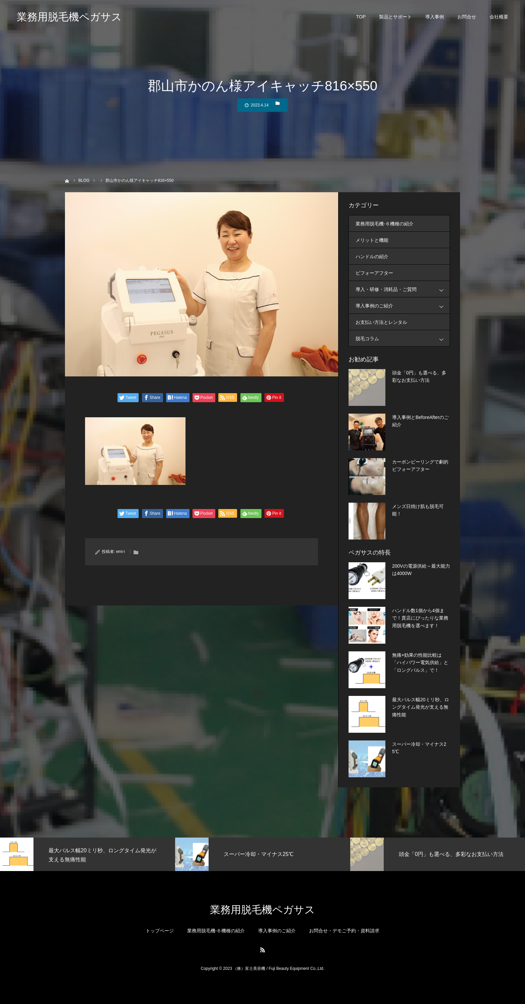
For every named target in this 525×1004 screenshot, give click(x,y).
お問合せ (466, 16)
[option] (87, 854)
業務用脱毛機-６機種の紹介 (385, 223)
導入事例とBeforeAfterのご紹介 (420, 421)
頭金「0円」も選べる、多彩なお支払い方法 (419, 376)
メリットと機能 (372, 240)
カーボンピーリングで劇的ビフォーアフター (420, 465)
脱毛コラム (403, 338)
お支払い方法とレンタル (381, 322)
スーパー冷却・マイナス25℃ (419, 747)
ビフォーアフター (374, 273)
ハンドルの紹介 (372, 256)
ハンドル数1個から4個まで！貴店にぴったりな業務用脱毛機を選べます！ (420, 618)
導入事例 (434, 16)
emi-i (120, 551)
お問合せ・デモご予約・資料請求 (344, 930)
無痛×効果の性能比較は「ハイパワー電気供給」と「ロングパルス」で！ (420, 662)
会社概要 (499, 16)
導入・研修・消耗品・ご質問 (403, 289)
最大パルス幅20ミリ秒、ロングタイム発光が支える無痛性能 (420, 707)
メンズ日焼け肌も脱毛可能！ (418, 510)
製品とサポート (395, 16)
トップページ (160, 930)
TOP (361, 16)
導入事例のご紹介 (403, 305)
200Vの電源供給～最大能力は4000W (421, 569)
